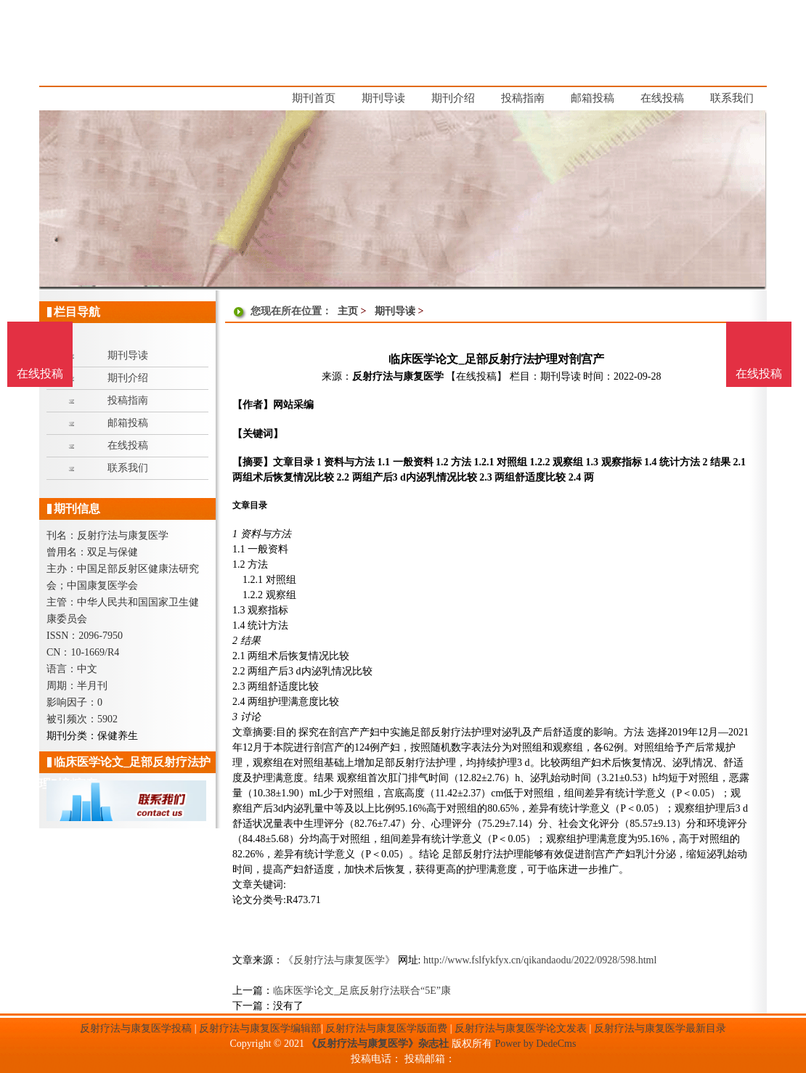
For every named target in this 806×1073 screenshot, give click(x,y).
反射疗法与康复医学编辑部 (260, 1028)
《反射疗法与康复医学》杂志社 (377, 1043)
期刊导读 (395, 311)
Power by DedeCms (535, 1043)
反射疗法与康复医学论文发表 (521, 1028)
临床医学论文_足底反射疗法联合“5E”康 (362, 990)
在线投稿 (759, 373)
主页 (348, 311)
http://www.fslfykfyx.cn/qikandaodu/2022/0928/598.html (539, 960)
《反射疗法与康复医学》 (339, 960)
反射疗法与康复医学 (398, 376)
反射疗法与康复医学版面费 (386, 1028)
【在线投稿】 (476, 376)
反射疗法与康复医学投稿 (136, 1028)
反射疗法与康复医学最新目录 (660, 1028)
